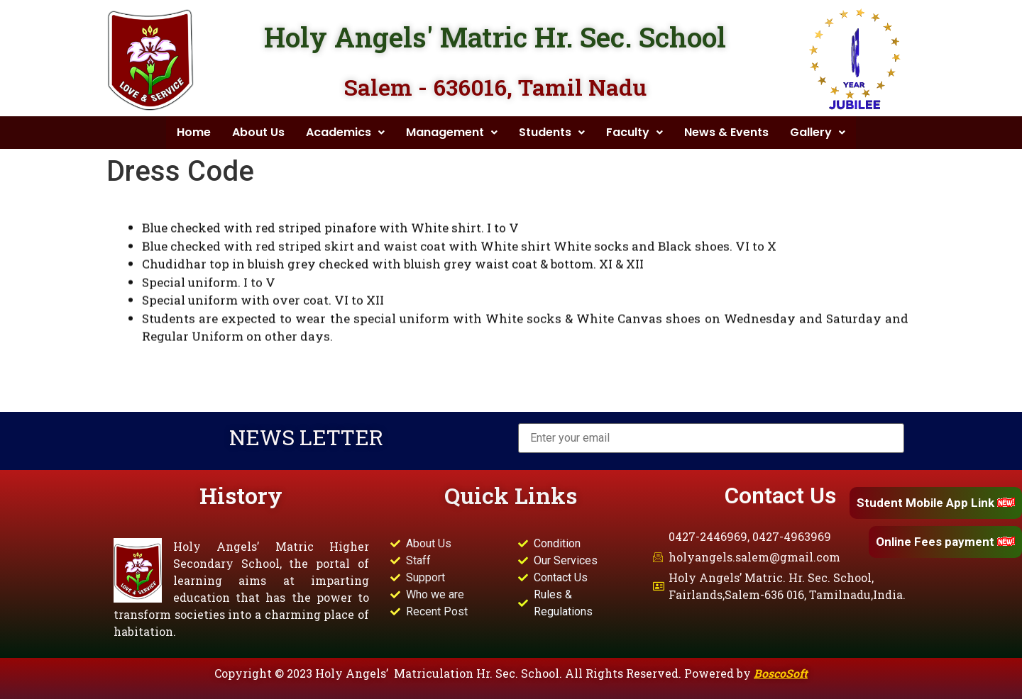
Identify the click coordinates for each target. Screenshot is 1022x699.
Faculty (634, 132)
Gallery (817, 132)
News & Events (726, 132)
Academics (345, 132)
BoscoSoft (781, 673)
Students (552, 132)
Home (194, 132)
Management (452, 132)
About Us (258, 132)
